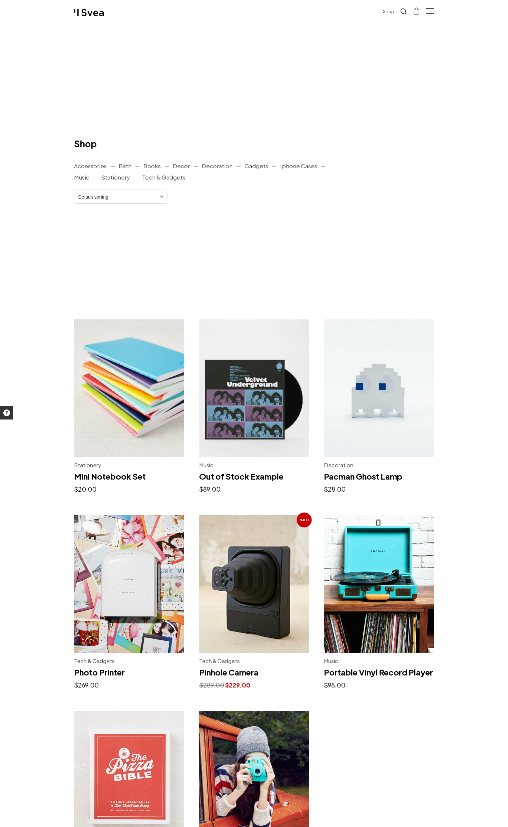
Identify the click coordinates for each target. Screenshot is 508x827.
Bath (125, 166)
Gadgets (256, 166)
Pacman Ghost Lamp (363, 476)
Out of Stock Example (241, 476)
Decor (181, 166)
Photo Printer (99, 672)
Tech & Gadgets (163, 177)
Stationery (115, 177)
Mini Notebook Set (110, 476)
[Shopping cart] (417, 10)
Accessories (90, 166)
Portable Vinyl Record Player (378, 672)
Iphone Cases (298, 166)
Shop (388, 11)
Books (152, 166)
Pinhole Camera (229, 672)
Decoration (217, 166)
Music (81, 177)
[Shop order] (120, 197)
